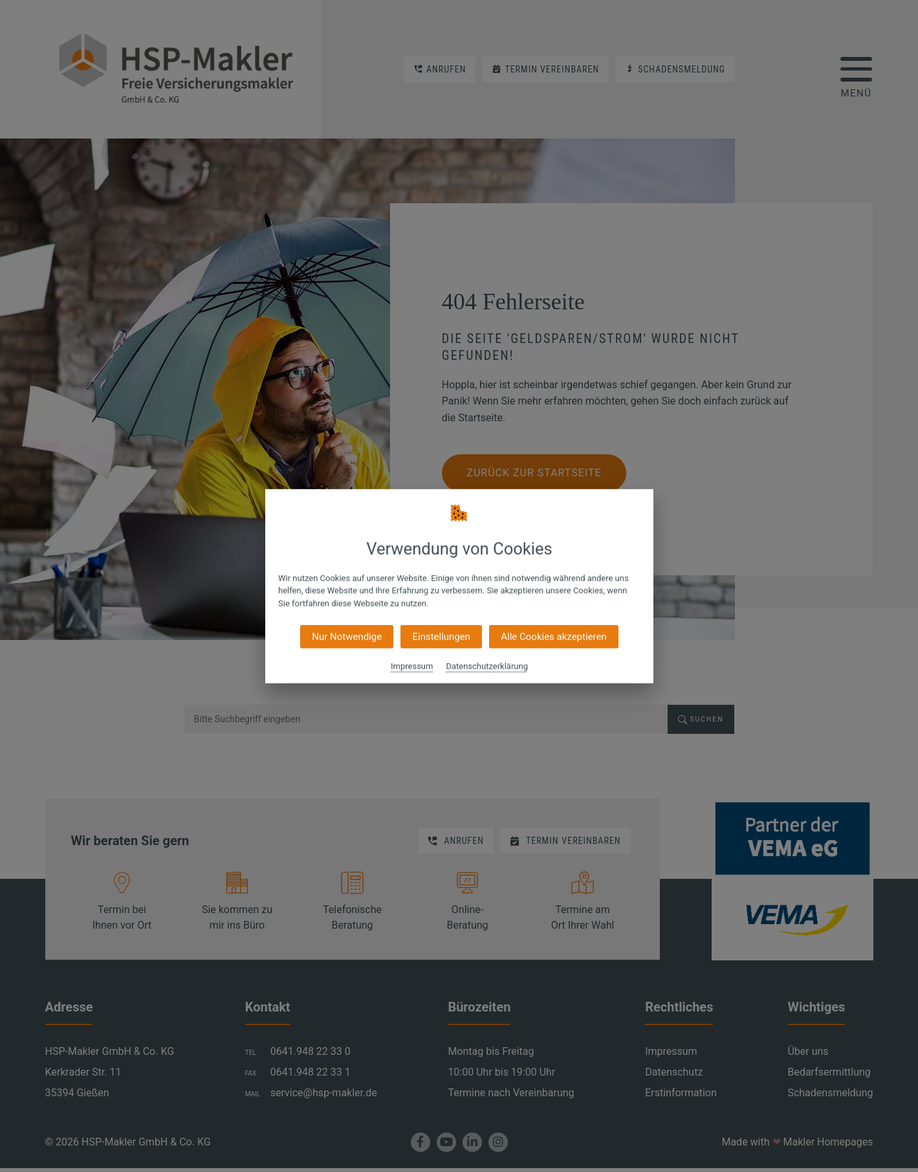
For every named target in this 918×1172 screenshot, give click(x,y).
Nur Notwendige (347, 637)
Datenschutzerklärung (487, 666)
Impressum (412, 666)
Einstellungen (441, 637)
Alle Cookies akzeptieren (553, 637)
